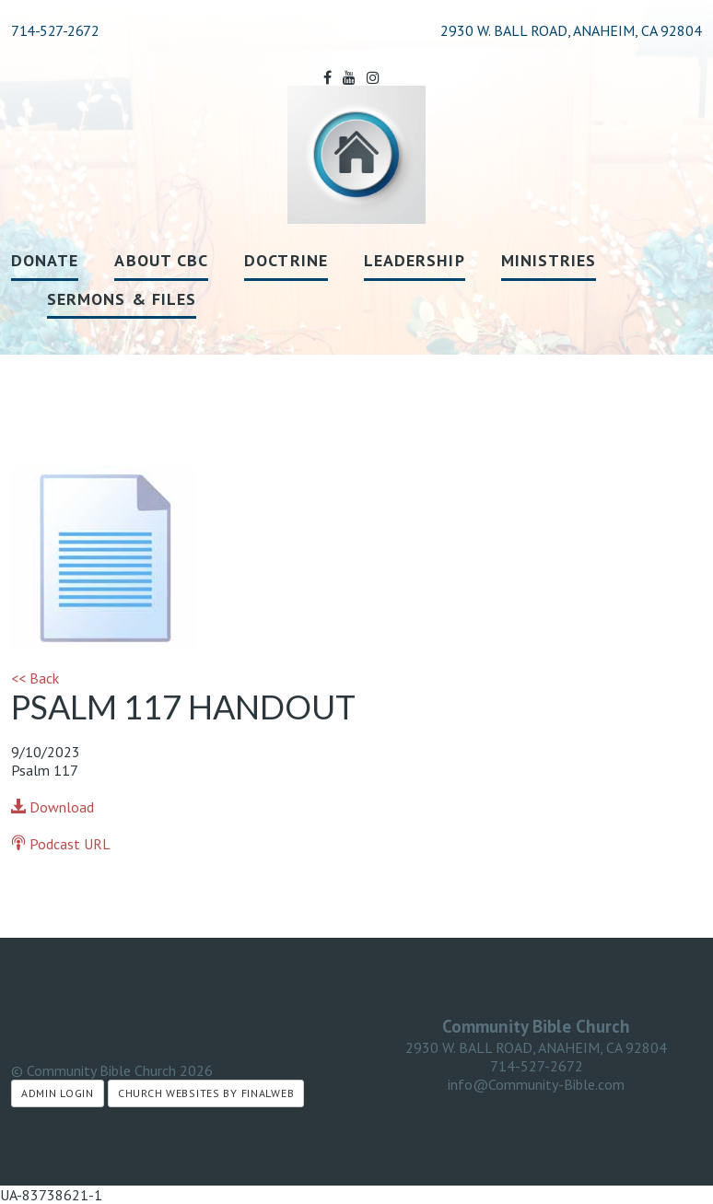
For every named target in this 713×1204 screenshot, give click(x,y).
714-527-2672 (55, 30)
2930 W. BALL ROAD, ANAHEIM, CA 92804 (536, 1047)
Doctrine (286, 260)
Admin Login (57, 1093)
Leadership (414, 260)
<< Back (35, 678)
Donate (44, 260)
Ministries (549, 260)
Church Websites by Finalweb (206, 1093)
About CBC (161, 260)
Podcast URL (61, 844)
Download (52, 807)
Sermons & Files (121, 299)
